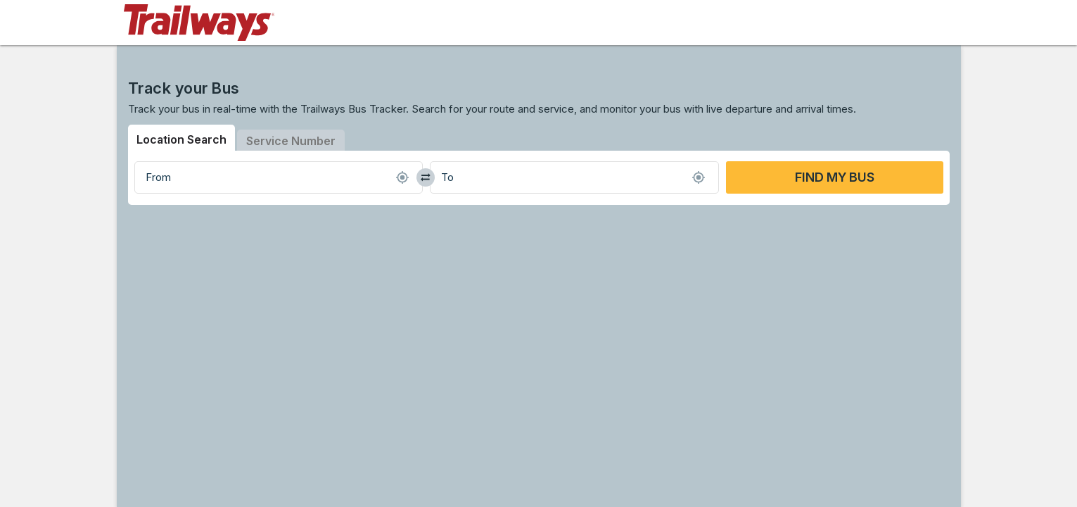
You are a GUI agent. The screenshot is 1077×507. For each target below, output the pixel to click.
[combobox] (278, 177)
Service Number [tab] (291, 141)
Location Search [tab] (181, 139)
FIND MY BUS (834, 177)
